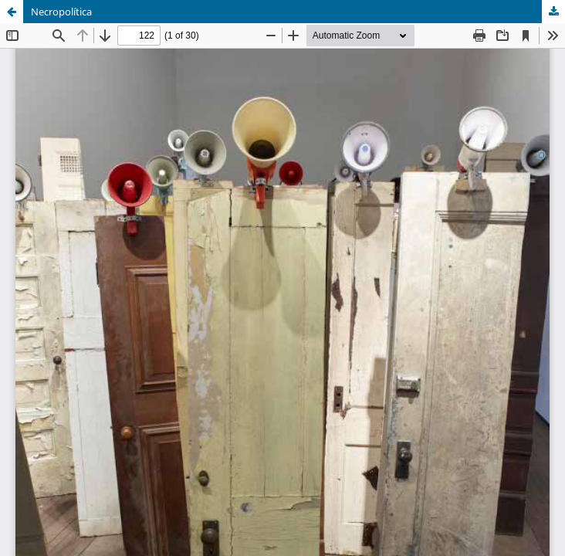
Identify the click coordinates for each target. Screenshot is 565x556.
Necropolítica (61, 12)
